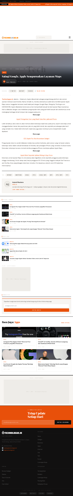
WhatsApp (21, 91)
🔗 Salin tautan (40, 91)
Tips (39, 456)
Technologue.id (7, 99)
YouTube (41, 493)
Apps (11, 69)
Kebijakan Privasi (43, 484)
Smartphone (18, 175)
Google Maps (42, 175)
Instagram (23, 493)
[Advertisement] (36, 20)
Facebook (30, 91)
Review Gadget (6, 471)
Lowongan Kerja (42, 462)
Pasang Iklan (41, 481)
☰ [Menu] (70, 37)
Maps (51, 175)
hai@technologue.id (9, 450)
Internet (9, 175)
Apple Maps (59, 175)
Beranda (4, 69)
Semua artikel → (66, 322)
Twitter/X (33, 493)
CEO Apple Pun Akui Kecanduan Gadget (36, 139)
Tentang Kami (42, 471)
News (39, 436)
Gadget (40, 439)
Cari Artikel (5, 484)
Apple (34, 175)
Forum (39, 459)
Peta (67, 175)
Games (4, 474)
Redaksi (40, 474)
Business (40, 443)
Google (27, 175)
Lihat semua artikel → (19, 189)
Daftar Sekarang (63, 422)
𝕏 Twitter (13, 91)
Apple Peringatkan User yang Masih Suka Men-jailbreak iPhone (36, 119)
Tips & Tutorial (6, 477)
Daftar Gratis (36, 310)
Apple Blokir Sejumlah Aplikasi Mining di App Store (36, 155)
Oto (39, 452)
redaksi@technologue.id (10, 448)
